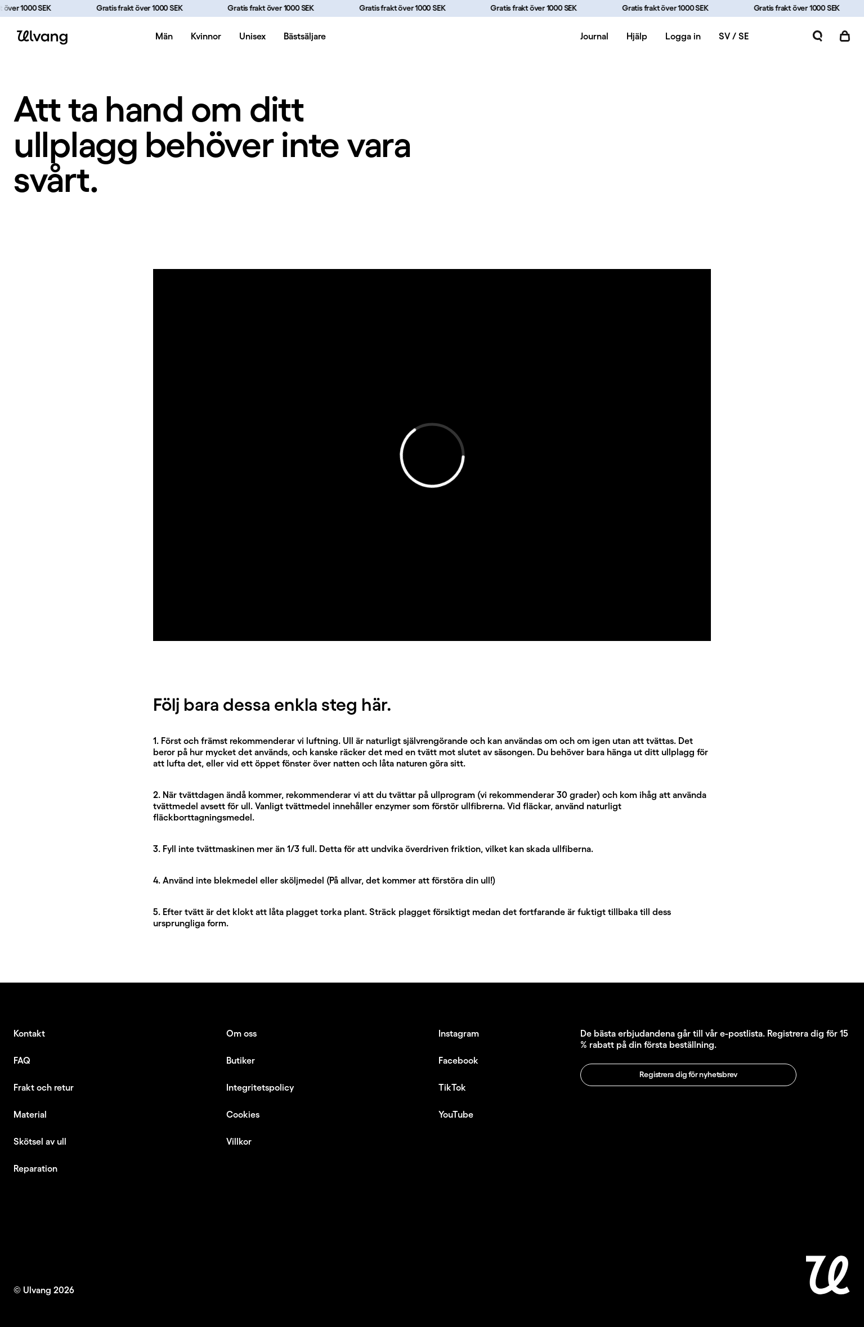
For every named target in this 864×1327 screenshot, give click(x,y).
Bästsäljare (305, 36)
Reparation (35, 1168)
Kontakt (29, 1033)
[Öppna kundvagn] (845, 36)
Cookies (242, 1114)
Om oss (241, 1033)
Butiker (240, 1060)
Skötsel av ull (40, 1141)
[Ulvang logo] (41, 37)
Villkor (239, 1141)
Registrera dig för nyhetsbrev (688, 1074)
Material (30, 1114)
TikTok (452, 1087)
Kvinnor (206, 36)
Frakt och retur (44, 1087)
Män (164, 36)
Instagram (458, 1033)
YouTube (455, 1114)
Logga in (683, 36)
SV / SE (734, 36)
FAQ (22, 1060)
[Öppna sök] (818, 36)
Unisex (252, 36)
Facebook (458, 1060)
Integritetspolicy (260, 1087)
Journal (594, 36)
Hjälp (636, 36)
